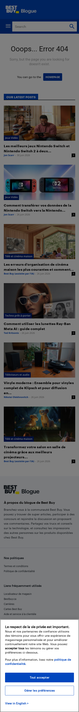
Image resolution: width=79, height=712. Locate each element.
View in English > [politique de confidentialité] (16, 706)
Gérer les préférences (39, 694)
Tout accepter (39, 681)
